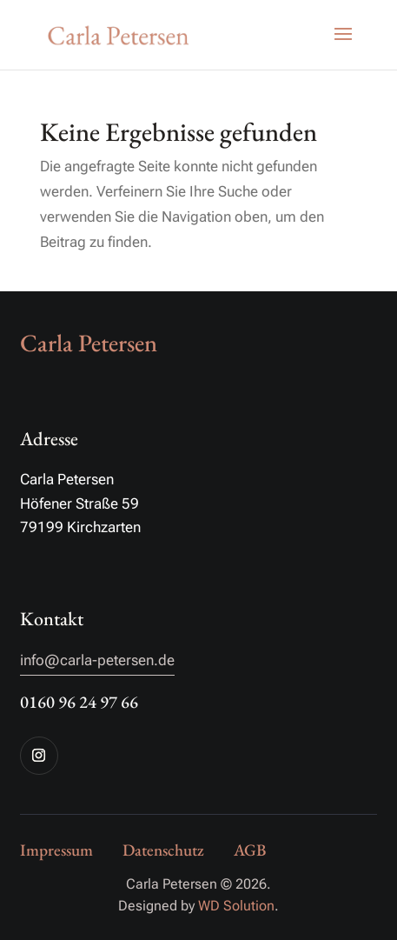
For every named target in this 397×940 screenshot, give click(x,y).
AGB (250, 850)
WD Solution (236, 905)
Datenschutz (163, 850)
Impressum (56, 850)
